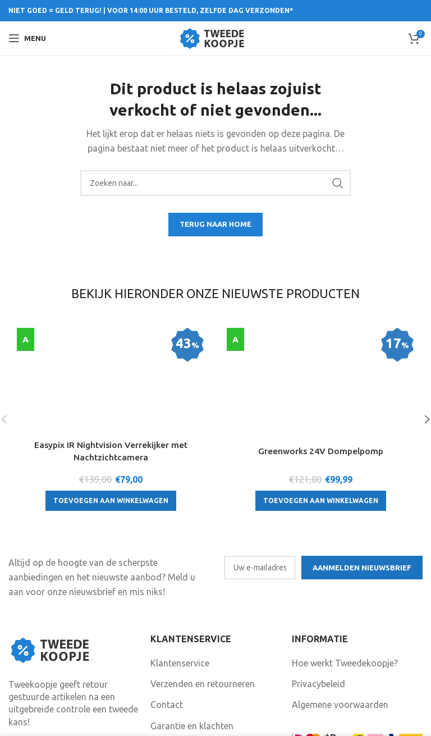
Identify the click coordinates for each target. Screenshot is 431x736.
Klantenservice (179, 601)
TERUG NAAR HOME (215, 224)
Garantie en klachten (191, 664)
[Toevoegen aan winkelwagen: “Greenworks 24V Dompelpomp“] (320, 415)
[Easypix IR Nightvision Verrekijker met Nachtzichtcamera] (110, 340)
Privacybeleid (318, 621)
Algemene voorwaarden (340, 643)
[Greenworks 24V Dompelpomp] (320, 334)
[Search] (215, 183)
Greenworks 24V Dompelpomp (320, 365)
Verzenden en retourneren (202, 621)
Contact (166, 643)
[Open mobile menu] (27, 38)
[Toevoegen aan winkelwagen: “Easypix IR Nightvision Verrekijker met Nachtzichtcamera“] (110, 426)
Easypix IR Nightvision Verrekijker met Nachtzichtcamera (110, 376)
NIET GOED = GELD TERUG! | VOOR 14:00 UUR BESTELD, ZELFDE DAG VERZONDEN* (150, 10)
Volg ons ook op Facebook (210, 699)
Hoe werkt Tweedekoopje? (345, 601)
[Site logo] (216, 37)
